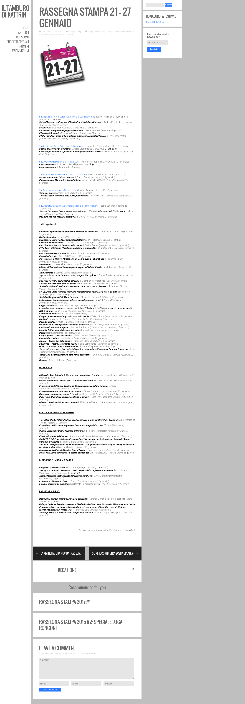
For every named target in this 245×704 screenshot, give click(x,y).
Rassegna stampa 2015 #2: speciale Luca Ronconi (80, 625)
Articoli (23, 32)
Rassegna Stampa (75, 31)
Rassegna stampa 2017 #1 (65, 602)
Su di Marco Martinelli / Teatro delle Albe (62, 174)
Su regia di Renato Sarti (59, 161)
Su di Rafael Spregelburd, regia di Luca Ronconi (66, 116)
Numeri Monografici (20, 48)
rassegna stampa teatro (116, 31)
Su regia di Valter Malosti (61, 146)
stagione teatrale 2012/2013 (62, 34)
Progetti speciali (18, 41)
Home (25, 27)
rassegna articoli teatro (97, 31)
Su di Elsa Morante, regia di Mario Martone (68, 206)
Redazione (59, 31)
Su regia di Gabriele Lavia (58, 190)
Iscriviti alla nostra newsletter (158, 35)
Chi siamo (22, 37)
